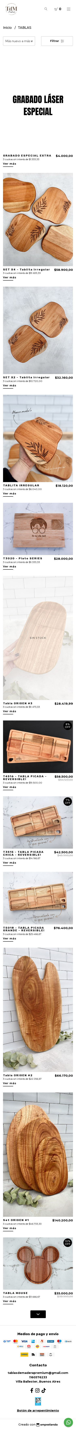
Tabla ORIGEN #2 (18, 1075)
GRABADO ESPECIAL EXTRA (27, 155)
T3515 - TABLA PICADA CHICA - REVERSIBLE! (23, 853)
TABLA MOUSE (15, 1293)
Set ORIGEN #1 (16, 1220)
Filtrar (57, 41)
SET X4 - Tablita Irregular (26, 269)
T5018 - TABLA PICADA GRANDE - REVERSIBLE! (24, 929)
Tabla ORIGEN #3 (18, 703)
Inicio (8, 28)
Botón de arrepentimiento (38, 1410)
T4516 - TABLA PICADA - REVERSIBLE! (25, 778)
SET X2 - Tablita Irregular (26, 377)
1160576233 (38, 1377)
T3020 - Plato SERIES (23, 558)
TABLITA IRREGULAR (21, 485)
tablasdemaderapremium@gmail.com (38, 1373)
